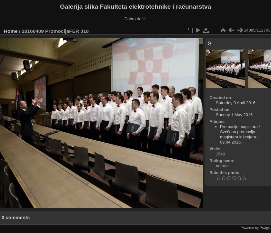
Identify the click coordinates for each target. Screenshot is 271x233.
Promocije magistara (239, 126)
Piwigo (265, 228)
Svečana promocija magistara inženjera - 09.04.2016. (239, 136)
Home (11, 31)
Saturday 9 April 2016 (235, 102)
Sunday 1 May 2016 (234, 114)
